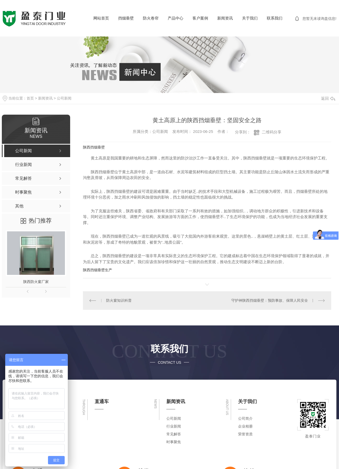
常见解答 (173, 434)
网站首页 (101, 18)
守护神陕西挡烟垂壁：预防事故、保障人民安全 (269, 300)
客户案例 (200, 18)
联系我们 (274, 18)
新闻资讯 (225, 18)
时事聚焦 (173, 442)
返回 (328, 98)
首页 (30, 98)
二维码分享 (271, 132)
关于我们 (250, 18)
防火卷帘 (151, 18)
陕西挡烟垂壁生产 (97, 270)
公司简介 (245, 418)
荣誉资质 (245, 434)
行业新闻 (173, 426)
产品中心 (175, 18)
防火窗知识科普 (119, 300)
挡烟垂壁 (126, 18)
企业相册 (245, 426)
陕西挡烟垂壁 (94, 147)
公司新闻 (64, 98)
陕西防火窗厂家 (36, 282)
